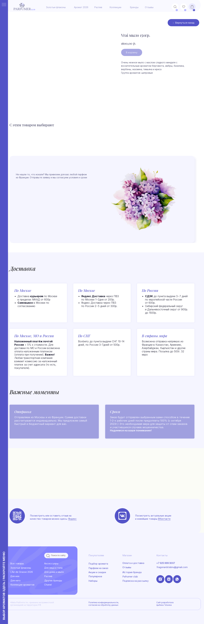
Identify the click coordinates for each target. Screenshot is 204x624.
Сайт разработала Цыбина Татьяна (165, 603)
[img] (122, 516)
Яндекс (72, 518)
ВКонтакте (164, 518)
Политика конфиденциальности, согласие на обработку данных (103, 603)
